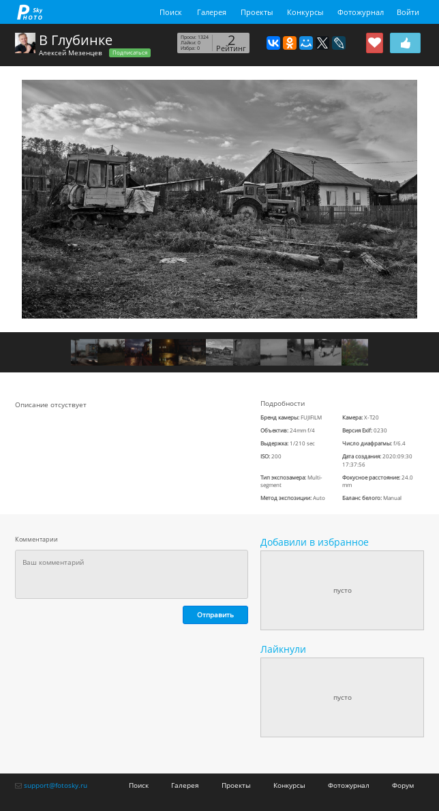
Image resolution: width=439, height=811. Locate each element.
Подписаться (129, 52)
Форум (403, 785)
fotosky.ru (30, 11)
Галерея (211, 12)
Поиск (171, 12)
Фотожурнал (360, 12)
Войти (408, 12)
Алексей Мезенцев (70, 52)
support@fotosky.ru (55, 785)
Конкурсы (305, 12)
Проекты (257, 12)
